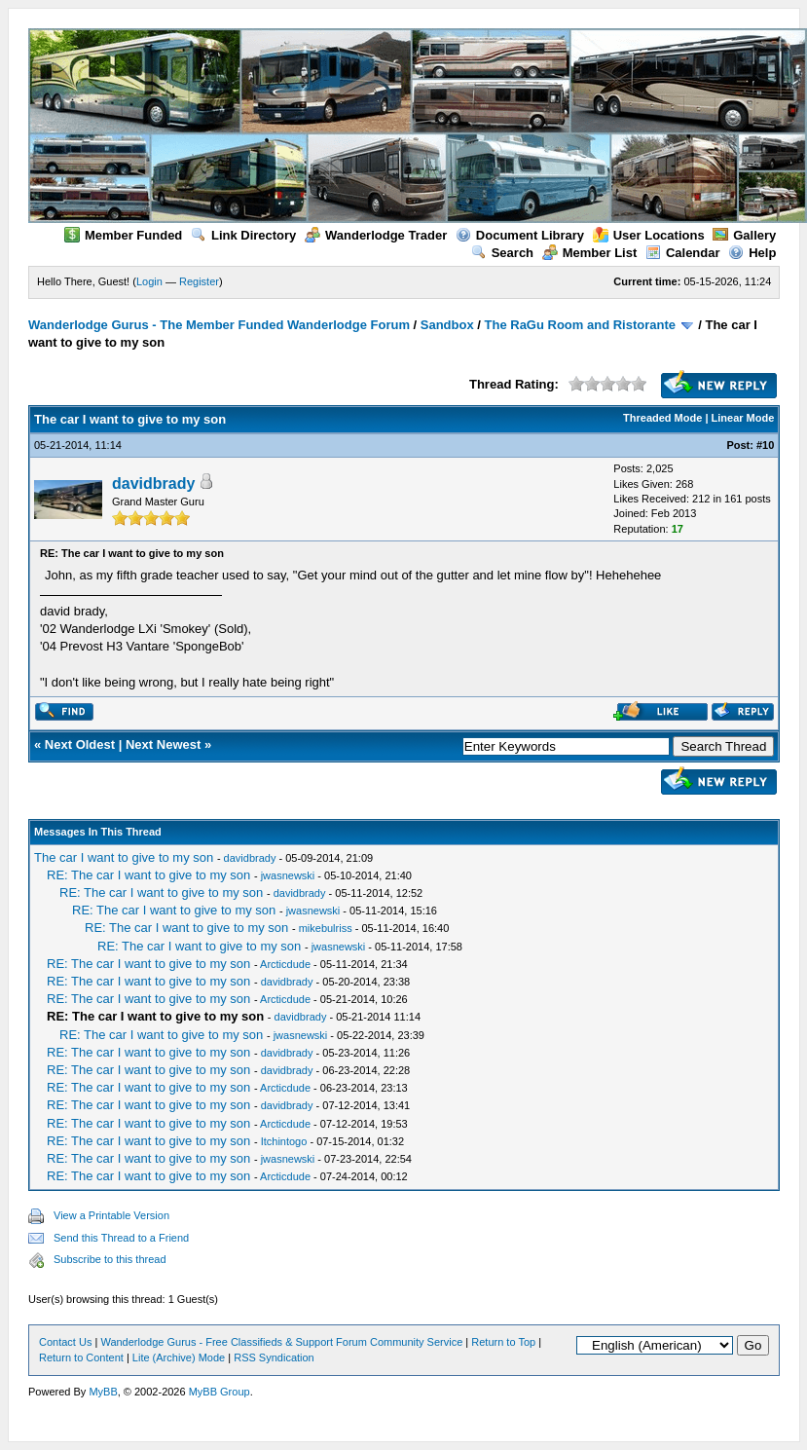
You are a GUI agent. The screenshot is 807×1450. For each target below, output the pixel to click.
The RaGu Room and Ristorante (580, 324)
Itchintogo (284, 1141)
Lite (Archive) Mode (178, 1357)
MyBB (103, 1391)
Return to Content (81, 1357)
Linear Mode (743, 418)
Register (199, 281)
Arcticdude (285, 964)
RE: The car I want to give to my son (148, 875)
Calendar (682, 252)
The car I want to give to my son (123, 857)
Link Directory (243, 235)
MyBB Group (219, 1391)
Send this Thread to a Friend (121, 1238)
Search (502, 252)
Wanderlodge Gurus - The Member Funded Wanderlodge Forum (219, 324)
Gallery (744, 235)
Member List (590, 252)
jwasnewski (288, 875)
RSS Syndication (274, 1357)
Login (149, 281)
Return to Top (503, 1342)
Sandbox (447, 324)
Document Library (520, 235)
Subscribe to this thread (110, 1259)
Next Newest (163, 744)
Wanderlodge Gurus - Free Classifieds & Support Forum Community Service (281, 1342)
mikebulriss (325, 928)
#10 (765, 445)
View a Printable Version (111, 1215)
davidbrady (153, 483)
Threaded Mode (662, 418)
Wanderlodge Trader (376, 235)
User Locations (649, 235)
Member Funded (123, 235)
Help (752, 252)
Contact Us (65, 1342)
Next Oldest (80, 744)
